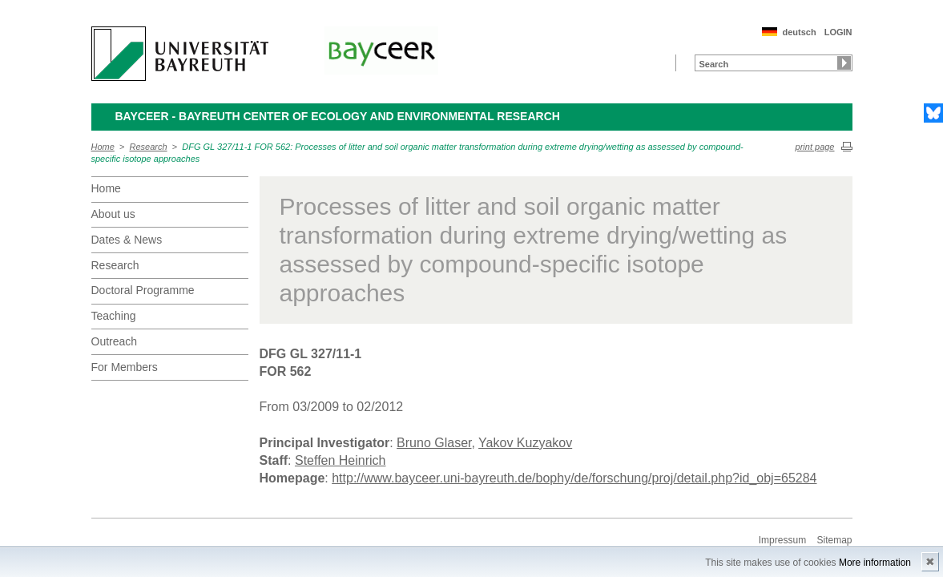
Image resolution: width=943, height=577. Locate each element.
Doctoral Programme (143, 290)
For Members (124, 367)
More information (875, 562)
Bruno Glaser (434, 443)
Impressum (782, 540)
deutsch (799, 32)
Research (148, 146)
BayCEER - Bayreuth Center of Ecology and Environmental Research (337, 116)
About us (113, 214)
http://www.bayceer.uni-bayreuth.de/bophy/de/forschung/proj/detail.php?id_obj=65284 (574, 478)
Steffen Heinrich (340, 460)
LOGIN (838, 32)
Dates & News (127, 239)
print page (815, 146)
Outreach (114, 341)
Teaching (113, 315)
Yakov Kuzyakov (525, 443)
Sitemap (834, 540)
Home (103, 146)
